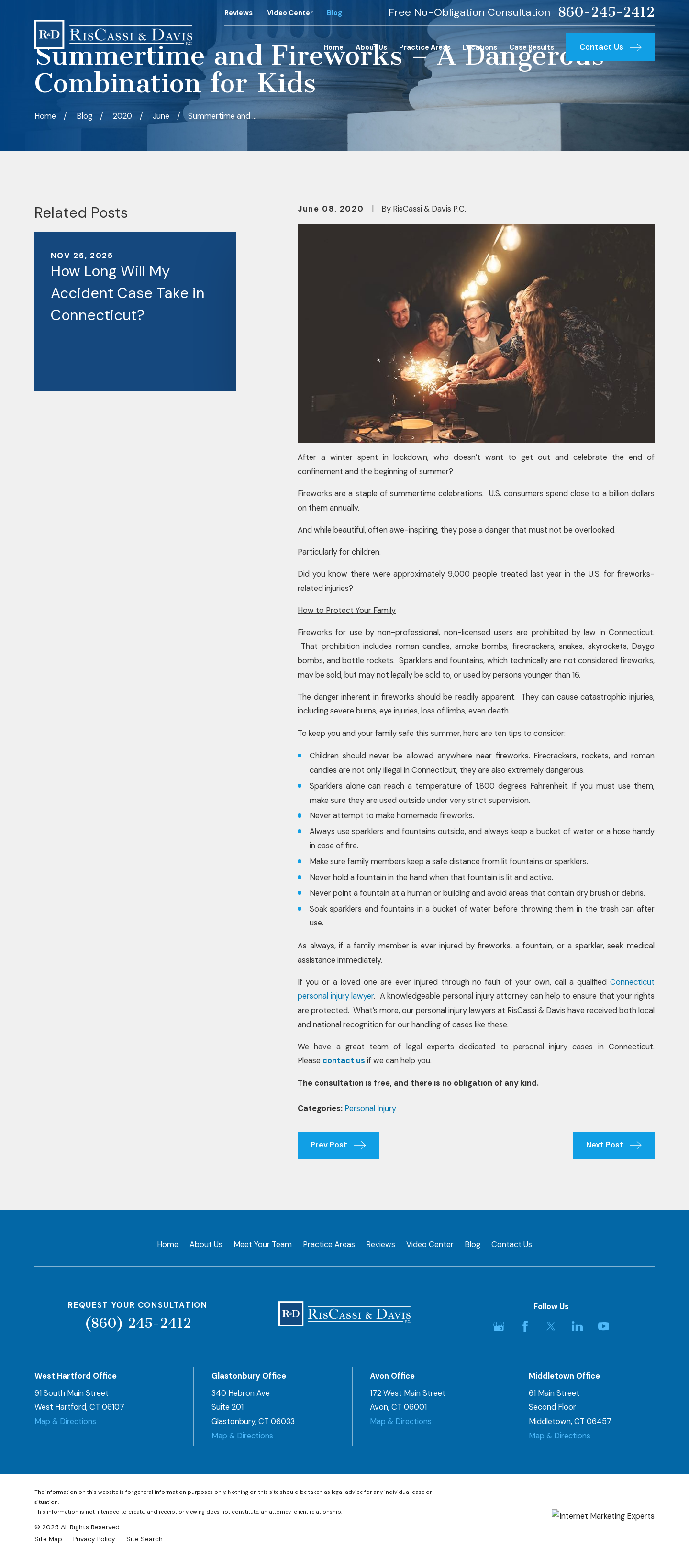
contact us (343, 1061)
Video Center (290, 13)
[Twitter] (550, 1326)
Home (167, 1244)
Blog (334, 13)
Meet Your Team (262, 1244)
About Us (205, 1244)
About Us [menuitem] (371, 47)
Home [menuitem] (333, 47)
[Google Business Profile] (498, 1326)
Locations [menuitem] (480, 47)
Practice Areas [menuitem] (425, 47)
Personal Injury (370, 1108)
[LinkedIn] (577, 1326)
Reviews (238, 13)
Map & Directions (65, 1421)
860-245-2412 (606, 12)
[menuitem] (48, 1539)
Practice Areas (329, 1244)
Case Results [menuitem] (531, 47)
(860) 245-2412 (137, 1323)
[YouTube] (603, 1326)
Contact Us (511, 1244)
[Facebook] (525, 1326)
